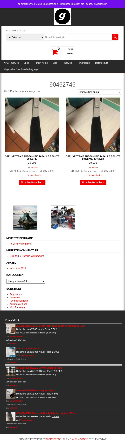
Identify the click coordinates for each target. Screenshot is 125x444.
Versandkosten (34, 175)
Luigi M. (14, 256)
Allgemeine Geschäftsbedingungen (21, 69)
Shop (27, 63)
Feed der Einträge (19, 300)
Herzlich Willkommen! (21, 243)
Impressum (84, 63)
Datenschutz (101, 63)
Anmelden (15, 297)
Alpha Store (80, 439)
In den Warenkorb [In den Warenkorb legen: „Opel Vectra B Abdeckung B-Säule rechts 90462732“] (33, 182)
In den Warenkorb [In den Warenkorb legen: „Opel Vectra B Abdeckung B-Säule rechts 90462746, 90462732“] (94, 182)
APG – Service (11, 63)
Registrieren (16, 294)
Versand (34, 167)
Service (69, 63)
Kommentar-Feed (18, 304)
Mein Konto (42, 63)
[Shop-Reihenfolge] (99, 92)
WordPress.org (17, 307)
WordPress (53, 439)
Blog (56, 63)
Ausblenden (101, 4)
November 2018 (18, 268)
